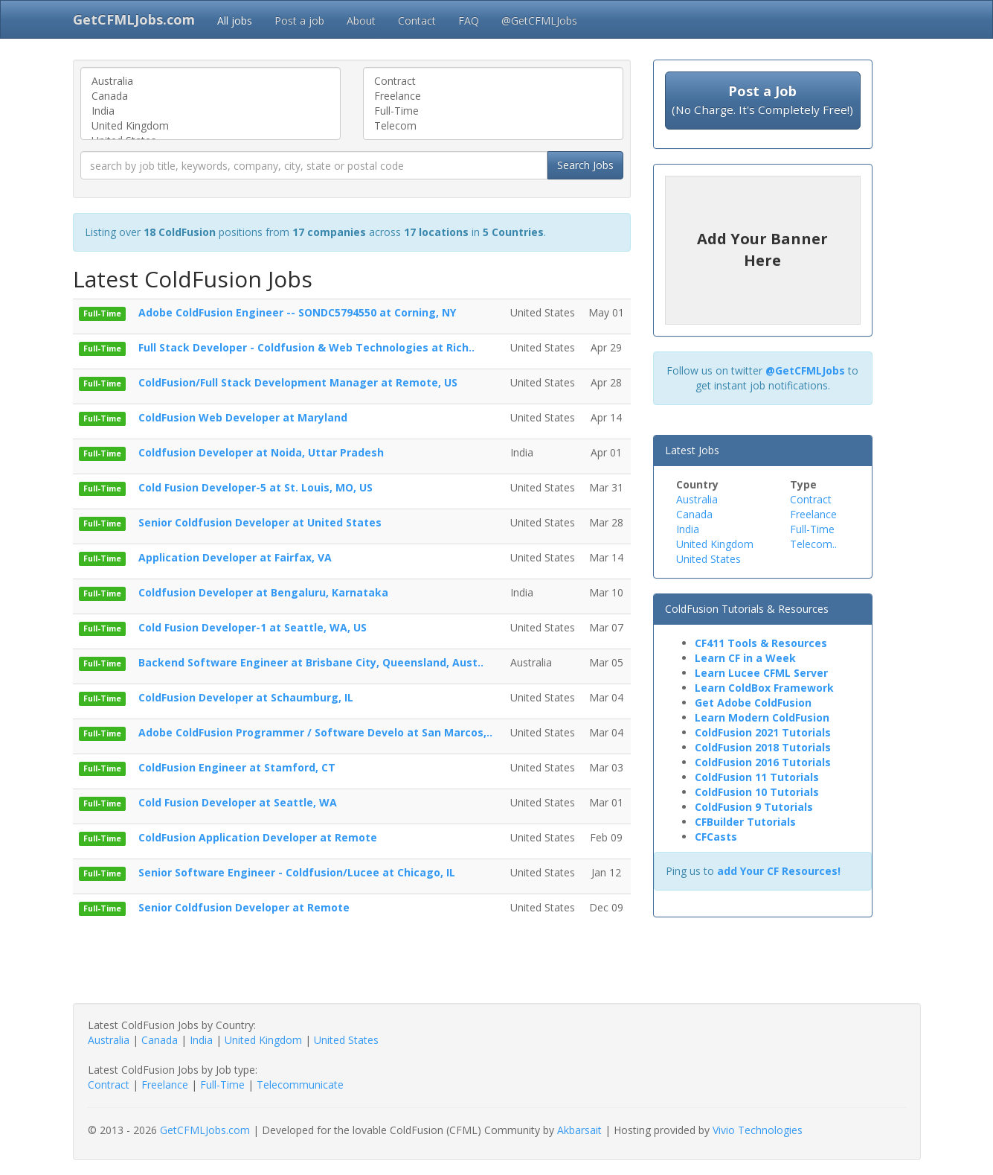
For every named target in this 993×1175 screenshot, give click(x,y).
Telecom (493, 125)
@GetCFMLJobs (539, 20)
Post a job (299, 20)
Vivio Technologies (758, 1130)
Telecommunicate (300, 1084)
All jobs (234, 20)
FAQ (468, 20)
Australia (210, 81)
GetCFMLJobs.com (205, 1130)
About (361, 20)
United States (708, 559)
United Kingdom (210, 125)
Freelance (493, 96)
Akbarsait (579, 1130)
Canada (210, 96)
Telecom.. (813, 544)
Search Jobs (585, 165)
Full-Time (493, 111)
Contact (417, 20)
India (210, 111)
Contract (493, 81)
